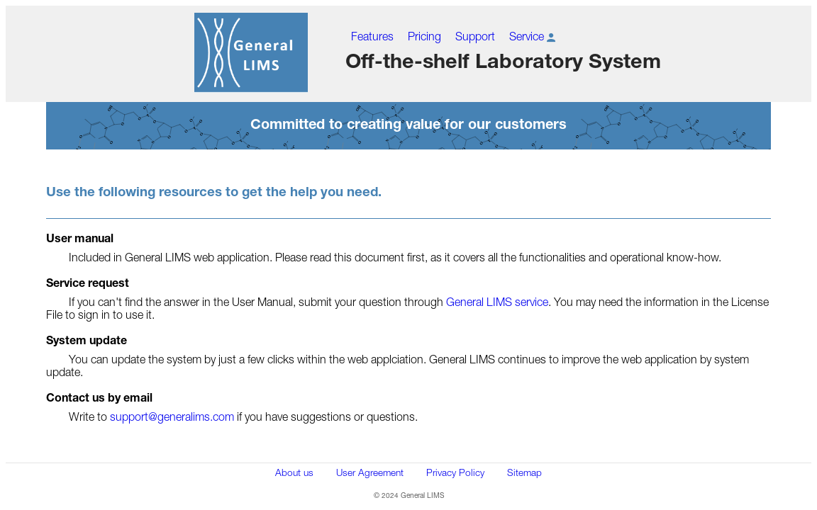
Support (475, 36)
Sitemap (524, 472)
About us (294, 472)
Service (533, 36)
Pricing (424, 36)
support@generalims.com (172, 416)
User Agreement (370, 472)
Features (372, 36)
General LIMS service (497, 301)
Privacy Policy (455, 472)
